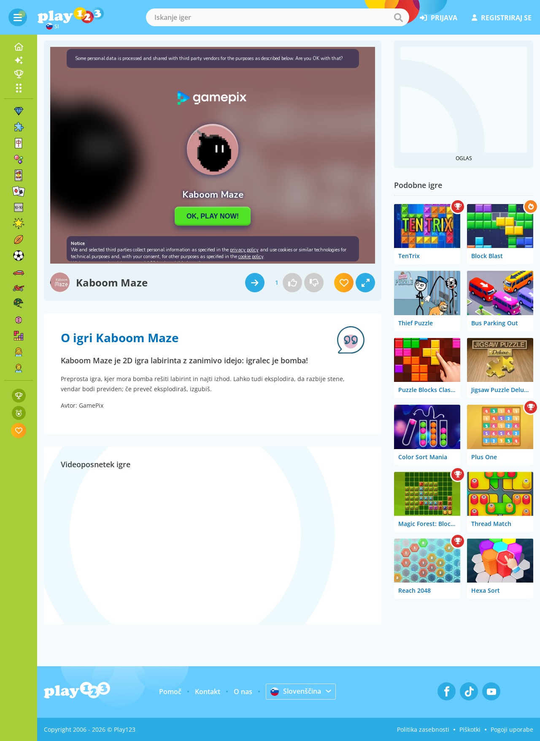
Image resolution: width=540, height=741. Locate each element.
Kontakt (207, 691)
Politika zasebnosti (423, 729)
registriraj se (502, 17)
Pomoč (170, 691)
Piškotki (470, 729)
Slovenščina (295, 691)
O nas (243, 691)
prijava (438, 17)
